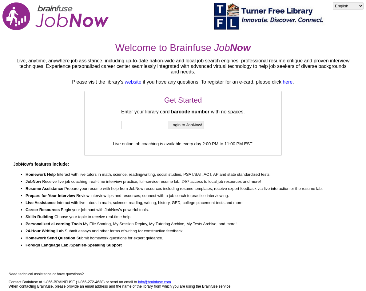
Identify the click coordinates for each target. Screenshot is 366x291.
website (133, 82)
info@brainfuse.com (154, 282)
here (287, 82)
